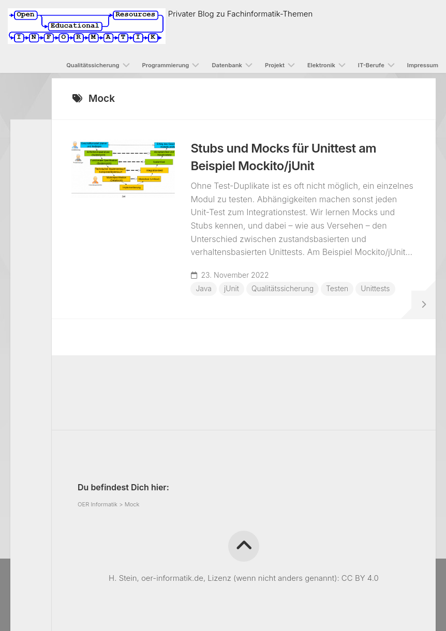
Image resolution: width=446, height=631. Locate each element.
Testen (339, 289)
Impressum (422, 65)
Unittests (211, 305)
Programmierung (165, 65)
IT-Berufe (371, 65)
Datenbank (227, 65)
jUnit (232, 289)
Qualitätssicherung (92, 65)
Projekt (275, 65)
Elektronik (321, 65)
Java (205, 289)
